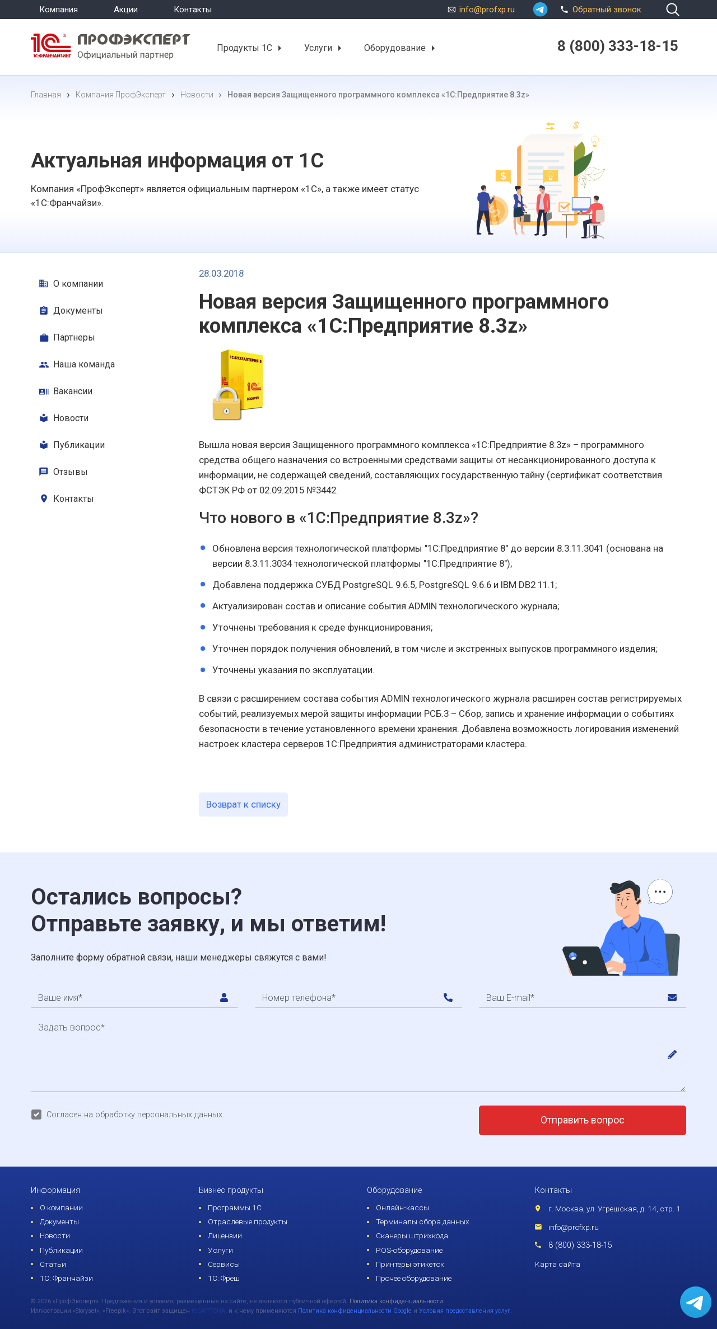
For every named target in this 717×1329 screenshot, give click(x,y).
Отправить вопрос (583, 1120)
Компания (58, 9)
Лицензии (225, 1235)
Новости (71, 418)
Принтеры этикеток (410, 1264)
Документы (78, 310)
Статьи (53, 1264)
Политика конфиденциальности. (397, 1301)
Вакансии (72, 391)
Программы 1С (235, 1207)
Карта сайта (557, 1264)
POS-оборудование (409, 1250)
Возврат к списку (243, 804)
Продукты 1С (244, 48)
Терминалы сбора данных (422, 1221)
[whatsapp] (540, 9)
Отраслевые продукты (247, 1221)
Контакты (193, 9)
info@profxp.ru (487, 9)
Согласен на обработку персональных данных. (135, 1115)
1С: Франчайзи (66, 1278)
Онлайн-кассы (402, 1207)
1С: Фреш (224, 1278)
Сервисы (224, 1264)
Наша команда (84, 364)
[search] (672, 9)
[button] (279, 48)
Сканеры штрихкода (412, 1235)
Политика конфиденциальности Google (355, 1310)
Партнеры (74, 337)
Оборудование (395, 48)
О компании (78, 283)
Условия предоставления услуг (464, 1310)
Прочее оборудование (413, 1278)
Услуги (318, 48)
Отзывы (70, 472)
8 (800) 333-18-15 (580, 1245)
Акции (126, 9)
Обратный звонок (599, 8)
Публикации (79, 445)
